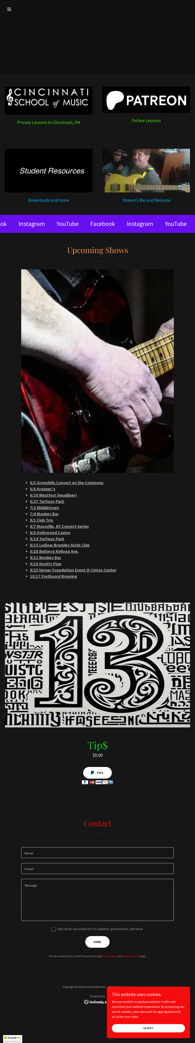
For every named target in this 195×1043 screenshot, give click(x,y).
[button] (19, 9)
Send (97, 942)
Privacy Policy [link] (109, 956)
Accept (148, 1028)
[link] (35, 224)
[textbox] (97, 852)
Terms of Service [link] (130, 956)
